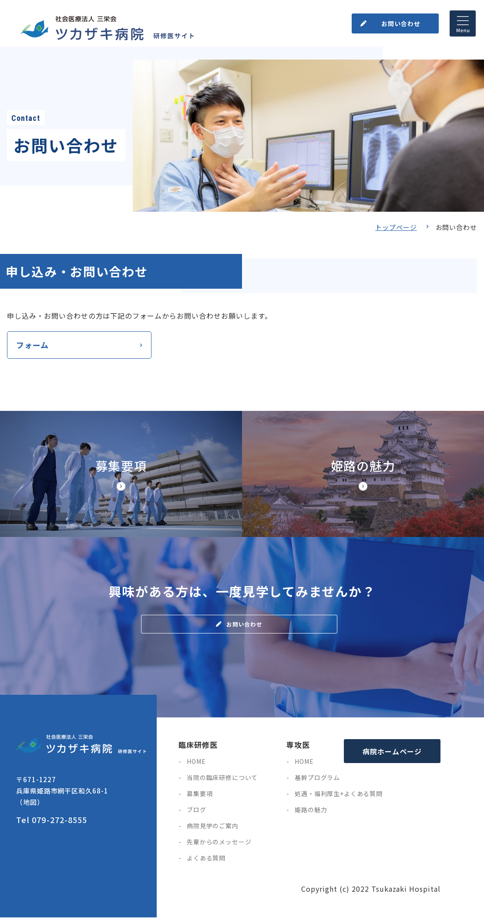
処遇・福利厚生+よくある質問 (339, 796)
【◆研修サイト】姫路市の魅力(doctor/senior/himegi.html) (363, 476)
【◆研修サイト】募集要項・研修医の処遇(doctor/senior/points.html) (121, 476)
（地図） (30, 804)
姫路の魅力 (311, 812)
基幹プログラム (317, 780)
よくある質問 (206, 860)
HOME (196, 764)
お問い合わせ (398, 21)
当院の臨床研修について (222, 780)
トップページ (396, 227)
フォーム (32, 346)
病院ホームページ (392, 753)
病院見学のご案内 (213, 828)
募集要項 (199, 796)
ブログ (196, 812)
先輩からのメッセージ (219, 844)
